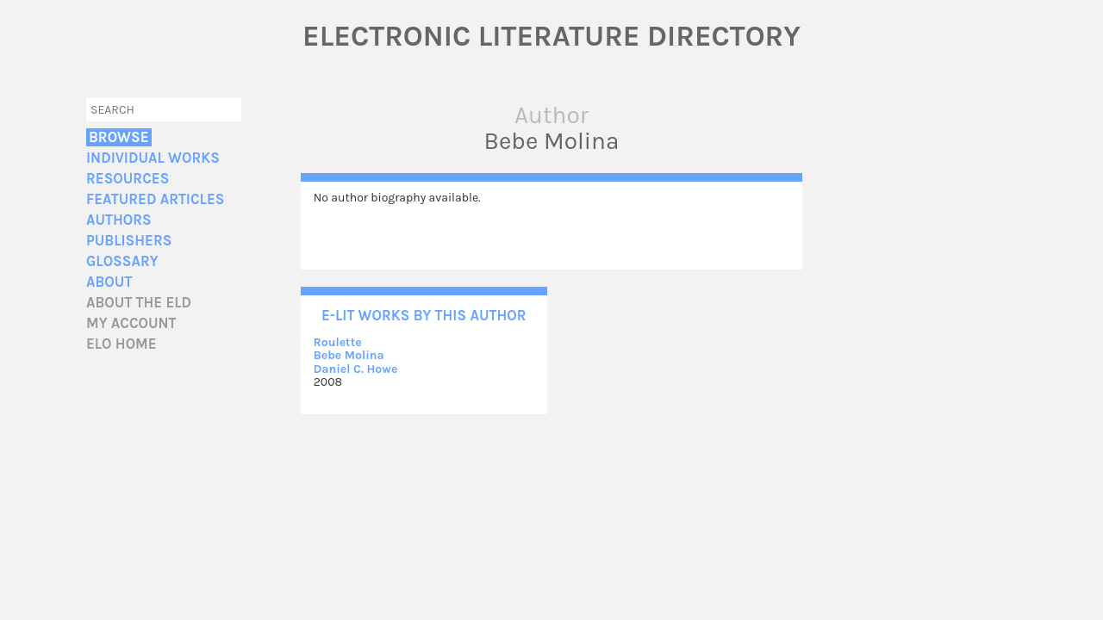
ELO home (121, 344)
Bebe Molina (349, 355)
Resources (127, 178)
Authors (119, 220)
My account (131, 323)
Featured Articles (155, 199)
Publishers (128, 240)
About (109, 282)
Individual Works (153, 158)
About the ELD (138, 302)
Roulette (338, 342)
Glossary (122, 261)
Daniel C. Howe (356, 369)
